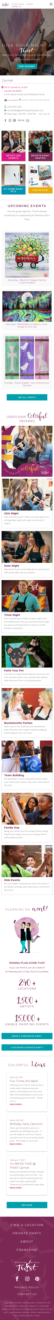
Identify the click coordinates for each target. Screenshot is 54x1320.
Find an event (27, 66)
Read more (15, 1104)
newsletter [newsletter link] (27, 120)
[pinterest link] (14, 120)
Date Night (11, 565)
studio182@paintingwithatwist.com (25, 110)
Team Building (14, 775)
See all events (27, 397)
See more (27, 1205)
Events (29, 4)
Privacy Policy (27, 1287)
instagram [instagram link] (10, 120)
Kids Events (12, 880)
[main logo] (6, 3)
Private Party (27, 1233)
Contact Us (27, 1294)
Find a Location (27, 1225)
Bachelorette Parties (18, 722)
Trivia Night (12, 615)
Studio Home (17, 4)
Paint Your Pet (14, 670)
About (27, 1241)
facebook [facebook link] (5, 120)
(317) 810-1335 (14, 107)
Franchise (27, 1250)
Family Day (11, 827)
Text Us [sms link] (21, 120)
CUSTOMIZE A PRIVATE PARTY (27, 1047)
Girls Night (11, 513)
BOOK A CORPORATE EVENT (27, 1036)
